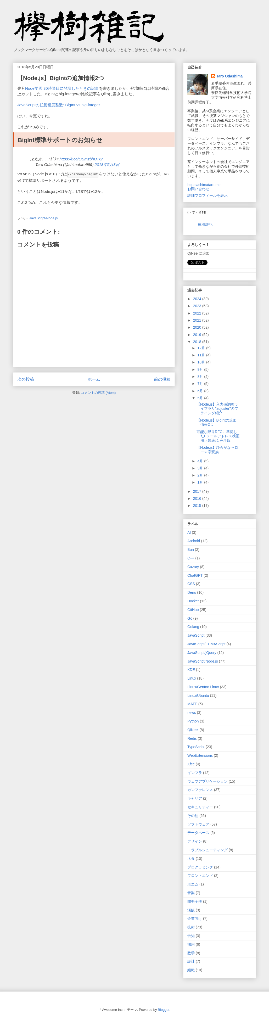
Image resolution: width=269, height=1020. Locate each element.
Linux (191, 678)
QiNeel (193, 730)
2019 (197, 335)
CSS (191, 584)
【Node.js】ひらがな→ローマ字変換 (217, 449)
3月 (200, 468)
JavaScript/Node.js (43, 218)
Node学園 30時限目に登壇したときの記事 (62, 88)
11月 (201, 355)
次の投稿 (25, 379)
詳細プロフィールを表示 (207, 195)
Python (193, 721)
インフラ (194, 773)
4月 (200, 461)
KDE (191, 670)
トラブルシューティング (207, 850)
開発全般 (194, 901)
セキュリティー (200, 807)
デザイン (194, 841)
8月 (200, 376)
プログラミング (200, 867)
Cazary (193, 567)
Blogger (163, 1010)
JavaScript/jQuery (201, 653)
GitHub (193, 610)
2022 (197, 313)
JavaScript (195, 635)
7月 (200, 384)
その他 (192, 816)
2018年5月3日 (107, 164)
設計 (191, 961)
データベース (198, 833)
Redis (192, 738)
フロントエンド (200, 875)
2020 (197, 327)
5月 (200, 398)
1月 (200, 482)
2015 (197, 505)
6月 (200, 391)
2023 (197, 306)
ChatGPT (195, 575)
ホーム (94, 379)
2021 (197, 320)
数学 (191, 953)
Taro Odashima (229, 76)
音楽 (191, 893)
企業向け (194, 918)
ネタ (191, 858)
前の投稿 (162, 379)
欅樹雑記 (205, 224)
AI (189, 532)
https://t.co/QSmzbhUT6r (81, 159)
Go (189, 618)
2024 (197, 299)
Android (193, 541)
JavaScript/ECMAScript (206, 644)
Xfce (191, 764)
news (191, 712)
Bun (190, 549)
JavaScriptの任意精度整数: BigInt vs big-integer (58, 105)
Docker (193, 601)
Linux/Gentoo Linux (203, 687)
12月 (201, 348)
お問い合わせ (198, 189)
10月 (201, 362)
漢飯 (191, 910)
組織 (191, 970)
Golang (193, 627)
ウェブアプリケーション (207, 781)
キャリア (194, 798)
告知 (191, 936)
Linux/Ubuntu (198, 695)
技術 (191, 927)
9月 (200, 369)
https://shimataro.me (204, 185)
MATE (192, 704)
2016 (197, 498)
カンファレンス (200, 790)
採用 (191, 944)
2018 (197, 342)
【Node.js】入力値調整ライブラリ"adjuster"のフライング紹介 (217, 408)
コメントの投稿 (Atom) (98, 392)
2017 (197, 491)
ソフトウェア (198, 824)
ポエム (192, 884)
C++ (190, 558)
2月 (200, 475)
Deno (191, 592)
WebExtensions (200, 755)
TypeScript (196, 747)
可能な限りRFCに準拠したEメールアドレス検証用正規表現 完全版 (218, 436)
